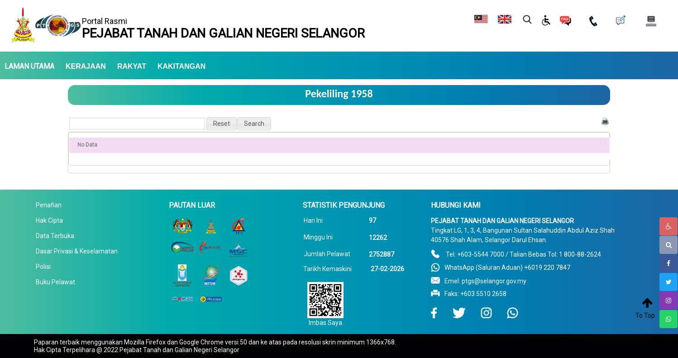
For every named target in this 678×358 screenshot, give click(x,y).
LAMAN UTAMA (29, 66)
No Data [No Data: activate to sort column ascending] (87, 145)
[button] (221, 123)
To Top (645, 315)
